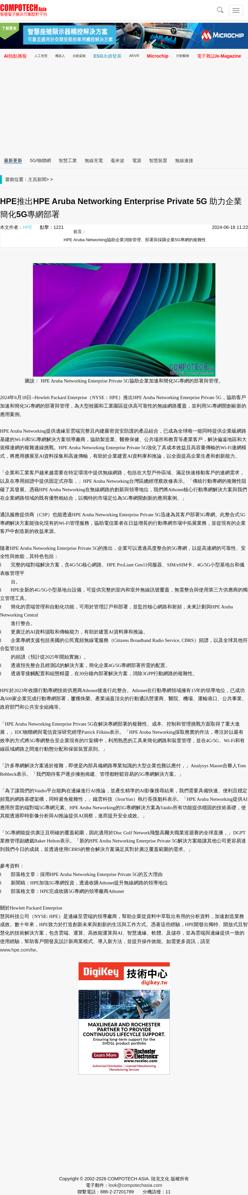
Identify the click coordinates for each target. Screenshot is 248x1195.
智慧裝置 (158, 160)
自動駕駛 (79, 56)
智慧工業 (68, 160)
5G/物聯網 (40, 160)
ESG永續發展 (108, 56)
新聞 (41, 179)
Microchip (157, 56)
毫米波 (117, 160)
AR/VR (134, 56)
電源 (136, 160)
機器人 (60, 56)
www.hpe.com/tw (18, 949)
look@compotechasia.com (135, 1185)
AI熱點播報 (15, 56)
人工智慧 (41, 56)
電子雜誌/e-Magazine (219, 56)
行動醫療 (182, 56)
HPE (27, 227)
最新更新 (13, 160)
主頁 (32, 179)
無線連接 (184, 160)
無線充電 (94, 160)
